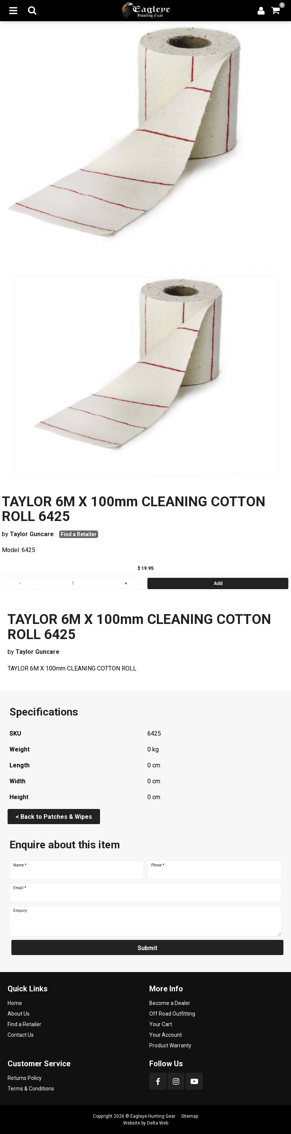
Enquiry (20, 911)
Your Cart (160, 1024)
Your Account (165, 1035)
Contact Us (21, 1035)
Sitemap (189, 1116)
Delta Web (157, 1123)
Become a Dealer (169, 1003)
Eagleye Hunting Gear (152, 1116)
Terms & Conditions (31, 1089)
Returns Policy (25, 1078)
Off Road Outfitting (172, 1014)
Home (15, 1003)
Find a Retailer (79, 534)
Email (19, 888)
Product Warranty (170, 1045)
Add (218, 583)
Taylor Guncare (32, 534)
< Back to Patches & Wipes (54, 816)
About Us (19, 1014)
